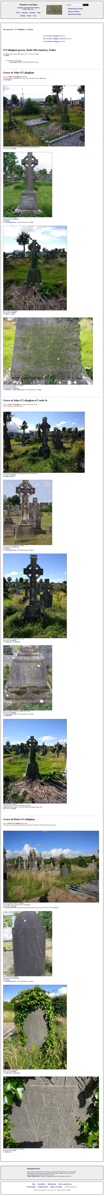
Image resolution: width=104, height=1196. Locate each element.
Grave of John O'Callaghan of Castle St (54, 38)
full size (14, 148)
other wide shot (9, 476)
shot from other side (11, 907)
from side (8, 388)
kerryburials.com (11, 222)
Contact (22, 15)
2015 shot (8, 389)
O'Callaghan (20, 29)
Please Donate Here (33, 1176)
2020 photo (8, 715)
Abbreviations (52, 1184)
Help (33, 1184)
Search (85, 5)
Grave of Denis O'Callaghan (51, 41)
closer (7, 314)
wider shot (17, 641)
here (32, 222)
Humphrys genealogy (28, 4)
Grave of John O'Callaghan (50, 36)
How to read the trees (65, 1184)
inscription (8, 79)
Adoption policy (43, 1187)
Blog (39, 12)
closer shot (8, 641)
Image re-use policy (56, 1187)
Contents (29, 29)
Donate (29, 15)
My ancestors (8, 29)
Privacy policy (31, 1187)
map (37, 54)
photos (7, 55)
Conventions (41, 1184)
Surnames (25, 12)
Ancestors (32, 12)
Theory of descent (73, 11)
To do (34, 15)
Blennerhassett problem (75, 8)
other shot (8, 1152)
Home (18, 12)
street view (43, 78)
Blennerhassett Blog (74, 14)
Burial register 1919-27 (16, 62)
